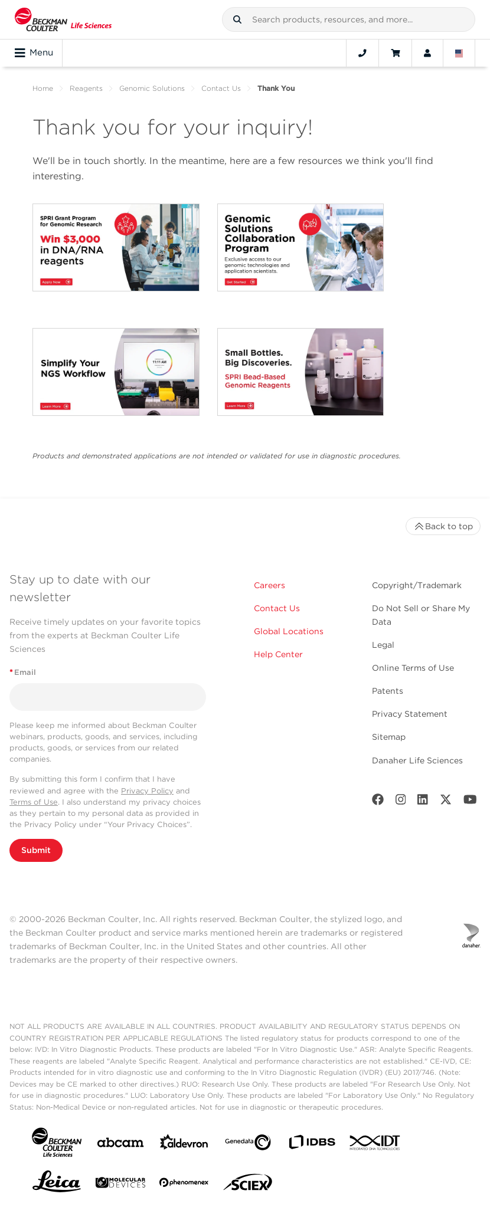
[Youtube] (470, 802)
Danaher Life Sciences (417, 760)
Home (42, 88)
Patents (387, 691)
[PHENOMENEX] (184, 1184)
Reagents (86, 88)
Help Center (278, 654)
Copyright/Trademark (417, 585)
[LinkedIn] (422, 802)
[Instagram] (401, 802)
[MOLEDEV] (120, 1185)
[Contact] (362, 53)
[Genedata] (248, 1144)
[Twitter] (446, 802)
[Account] (427, 53)
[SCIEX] (248, 1185)
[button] (237, 19)
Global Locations (289, 631)
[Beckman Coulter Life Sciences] (63, 19)
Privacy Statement (409, 714)
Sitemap (389, 737)
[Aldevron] (184, 1145)
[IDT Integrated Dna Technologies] (375, 1145)
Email (22, 672)
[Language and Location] (459, 53)
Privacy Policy (147, 790)
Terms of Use (33, 802)
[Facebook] (378, 802)
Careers (269, 585)
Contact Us (221, 88)
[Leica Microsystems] (57, 1185)
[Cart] (395, 53)
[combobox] (349, 19)
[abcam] (120, 1144)
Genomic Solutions (152, 88)
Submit (36, 850)
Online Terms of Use (413, 668)
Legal (383, 645)
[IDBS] (312, 1145)
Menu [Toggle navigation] (34, 53)
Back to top (443, 526)
